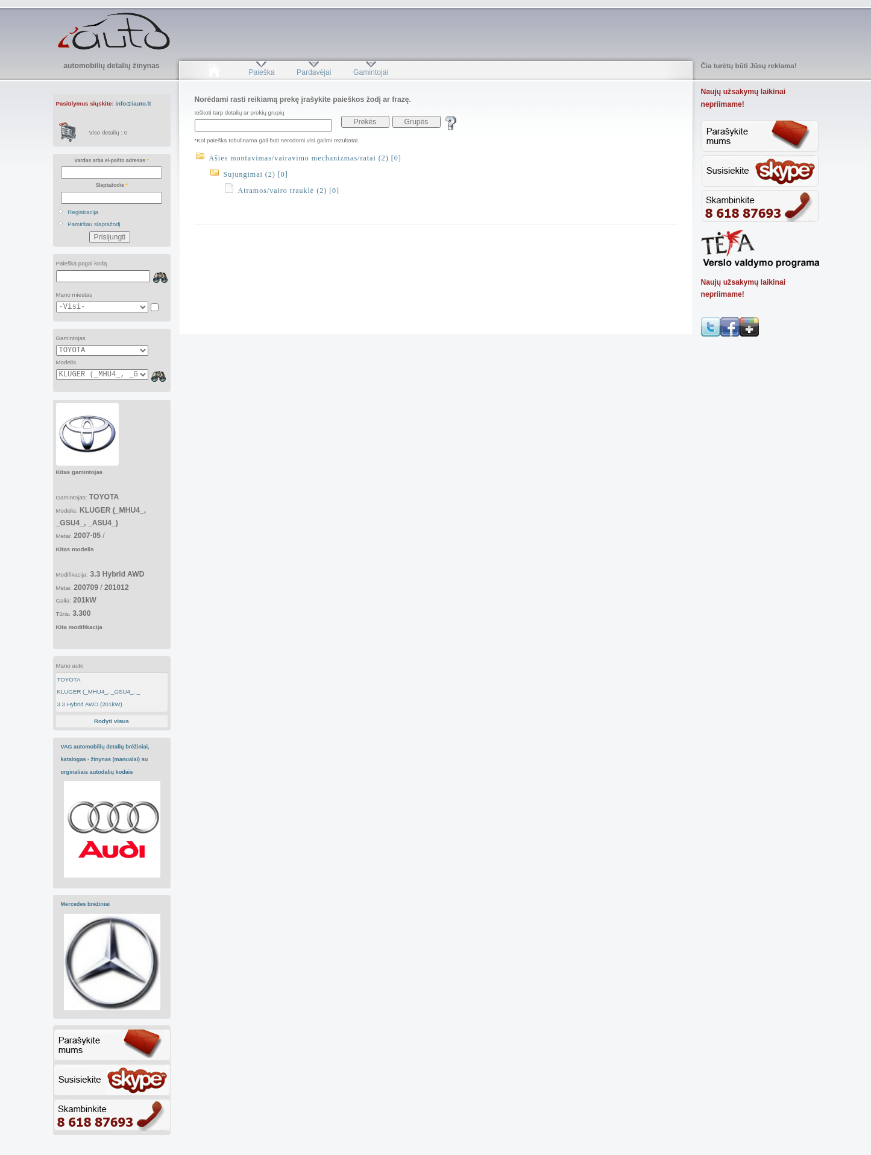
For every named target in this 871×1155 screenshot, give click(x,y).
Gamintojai (370, 72)
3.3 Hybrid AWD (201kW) (89, 704)
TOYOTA (68, 679)
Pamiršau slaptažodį (94, 224)
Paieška (261, 72)
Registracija (83, 212)
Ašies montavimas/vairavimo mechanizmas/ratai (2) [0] (305, 158)
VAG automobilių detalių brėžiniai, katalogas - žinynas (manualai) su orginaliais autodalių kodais (105, 759)
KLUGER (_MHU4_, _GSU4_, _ (98, 691)
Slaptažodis (112, 185)
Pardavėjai (314, 72)
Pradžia (214, 72)
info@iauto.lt (133, 103)
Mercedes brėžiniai (85, 904)
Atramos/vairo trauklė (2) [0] (289, 190)
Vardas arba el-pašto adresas (111, 160)
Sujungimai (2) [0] (256, 174)
